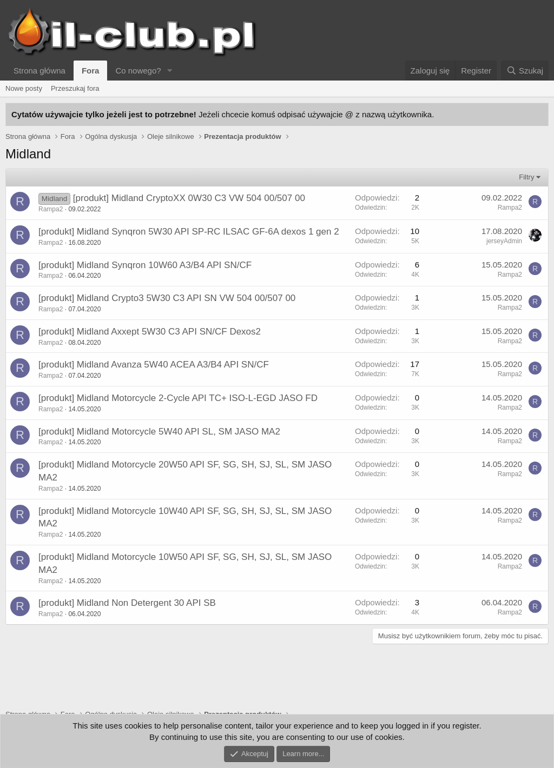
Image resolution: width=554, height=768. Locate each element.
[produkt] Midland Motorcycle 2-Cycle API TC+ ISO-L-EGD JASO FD (178, 398)
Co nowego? (138, 70)
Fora (91, 70)
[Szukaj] (525, 71)
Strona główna (39, 70)
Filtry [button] (526, 177)
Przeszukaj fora (75, 88)
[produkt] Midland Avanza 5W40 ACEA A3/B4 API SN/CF (153, 364)
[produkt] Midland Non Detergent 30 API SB (127, 603)
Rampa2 (50, 209)
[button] (169, 71)
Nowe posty (23, 88)
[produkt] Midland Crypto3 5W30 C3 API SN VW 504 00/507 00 (166, 298)
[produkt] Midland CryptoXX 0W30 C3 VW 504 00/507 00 (189, 198)
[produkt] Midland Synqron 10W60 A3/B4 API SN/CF (145, 265)
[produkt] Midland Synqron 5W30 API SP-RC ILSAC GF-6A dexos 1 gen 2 (188, 231)
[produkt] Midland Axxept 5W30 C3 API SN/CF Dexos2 (149, 331)
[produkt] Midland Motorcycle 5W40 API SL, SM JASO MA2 (159, 431)
